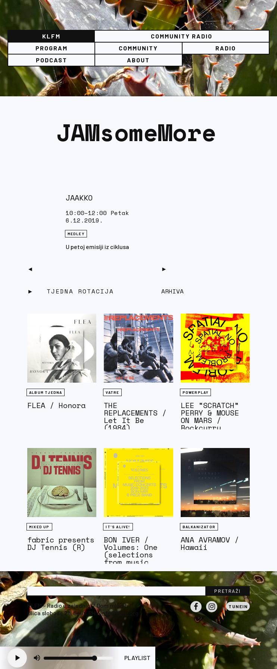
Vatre (112, 392)
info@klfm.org (119, 612)
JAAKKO (79, 197)
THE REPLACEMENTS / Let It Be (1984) (135, 416)
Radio (225, 48)
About (138, 59)
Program (51, 48)
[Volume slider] (78, 658)
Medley (76, 233)
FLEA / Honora (56, 405)
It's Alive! (118, 527)
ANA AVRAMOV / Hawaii (210, 543)
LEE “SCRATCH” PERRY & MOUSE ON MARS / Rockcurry (210, 416)
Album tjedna (45, 392)
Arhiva (172, 291)
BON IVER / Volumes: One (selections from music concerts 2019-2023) (135, 558)
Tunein (238, 606)
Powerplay (196, 392)
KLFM (51, 36)
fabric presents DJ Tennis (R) (60, 543)
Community (138, 48)
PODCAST (51, 59)
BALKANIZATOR (199, 527)
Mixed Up (39, 527)
